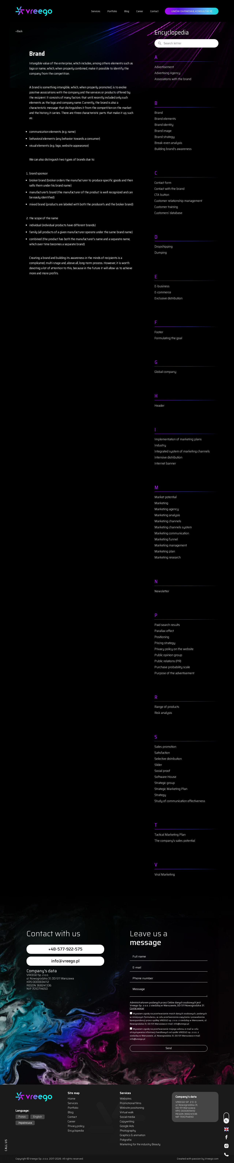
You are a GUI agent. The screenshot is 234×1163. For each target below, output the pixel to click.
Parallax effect (164, 631)
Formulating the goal (168, 338)
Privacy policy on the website (173, 649)
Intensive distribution (168, 457)
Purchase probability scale (172, 667)
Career (139, 11)
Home (71, 1098)
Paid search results (167, 624)
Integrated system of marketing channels (182, 451)
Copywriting (127, 1121)
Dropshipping (163, 246)
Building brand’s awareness (173, 148)
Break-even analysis (168, 142)
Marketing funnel (166, 539)
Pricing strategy (164, 643)
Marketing (161, 503)
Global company (165, 371)
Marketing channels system (173, 527)
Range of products (166, 706)
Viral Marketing (164, 874)
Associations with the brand (172, 79)
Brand (158, 112)
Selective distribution (168, 758)
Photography (128, 1130)
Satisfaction (162, 752)
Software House (165, 776)
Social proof (162, 770)
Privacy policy (76, 1126)
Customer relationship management (178, 200)
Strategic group (164, 782)
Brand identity (163, 124)
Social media (127, 1117)
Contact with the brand (169, 188)
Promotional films (130, 1103)
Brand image (162, 130)
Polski (22, 1117)
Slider (158, 764)
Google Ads (127, 1126)
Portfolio (112, 11)
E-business (161, 286)
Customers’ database (168, 212)
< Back (19, 31)
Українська (25, 1123)
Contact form (162, 182)
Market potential (165, 497)
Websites (125, 1098)
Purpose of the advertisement (174, 673)
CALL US (6, 1145)
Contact (154, 11)
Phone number (143, 978)
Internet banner (165, 463)
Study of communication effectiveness (179, 801)
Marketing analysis (167, 515)
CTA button (161, 194)
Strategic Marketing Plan (170, 789)
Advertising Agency (167, 73)
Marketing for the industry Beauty (140, 1144)
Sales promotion (165, 746)
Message (139, 989)
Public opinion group (168, 655)
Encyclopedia (76, 1130)
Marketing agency (166, 509)
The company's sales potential (174, 840)
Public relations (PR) (167, 661)
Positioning (161, 637)
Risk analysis (163, 712)
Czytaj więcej (137, 1008)
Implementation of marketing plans (178, 439)
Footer (158, 332)
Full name (139, 956)
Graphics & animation (132, 1135)
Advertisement (164, 67)
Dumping (160, 252)
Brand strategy (164, 136)
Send (169, 1048)
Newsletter (161, 591)
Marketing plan (164, 551)
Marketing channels (167, 521)
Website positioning (132, 1107)
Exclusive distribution (168, 298)
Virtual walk (127, 1112)
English (37, 1117)
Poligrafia (125, 1139)
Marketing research (167, 557)
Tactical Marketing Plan (170, 834)
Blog (126, 11)
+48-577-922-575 (65, 949)
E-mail (137, 967)
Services (95, 11)
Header (159, 405)
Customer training (166, 206)
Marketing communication (171, 533)
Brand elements (165, 118)
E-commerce (162, 292)
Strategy (160, 795)
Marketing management (170, 545)
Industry (160, 445)
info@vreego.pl (65, 961)
